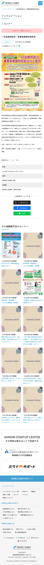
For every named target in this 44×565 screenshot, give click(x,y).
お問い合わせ (7, 532)
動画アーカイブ (8, 498)
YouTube (22, 541)
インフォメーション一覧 (11, 491)
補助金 (33, 491)
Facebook (22, 208)
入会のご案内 (31, 529)
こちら (12, 160)
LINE (22, 213)
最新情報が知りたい (27, 515)
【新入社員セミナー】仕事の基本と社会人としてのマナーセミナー (32, 420)
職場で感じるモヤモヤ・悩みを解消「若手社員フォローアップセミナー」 (11, 339)
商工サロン (20, 529)
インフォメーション (8, 486)
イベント (25, 495)
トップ (4, 9)
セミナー (10, 9)
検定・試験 (6, 495)
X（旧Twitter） (22, 202)
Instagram (9, 538)
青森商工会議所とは (8, 523)
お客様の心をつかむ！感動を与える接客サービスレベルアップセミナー (11, 420)
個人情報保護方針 (20, 532)
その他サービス (8, 518)
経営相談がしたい (8, 509)
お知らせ (25, 491)
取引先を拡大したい (24, 509)
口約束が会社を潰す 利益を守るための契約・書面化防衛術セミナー (32, 380)
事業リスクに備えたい (10, 515)
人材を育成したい (8, 512)
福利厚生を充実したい (25, 512)
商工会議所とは (8, 529)
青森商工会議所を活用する (10, 503)
